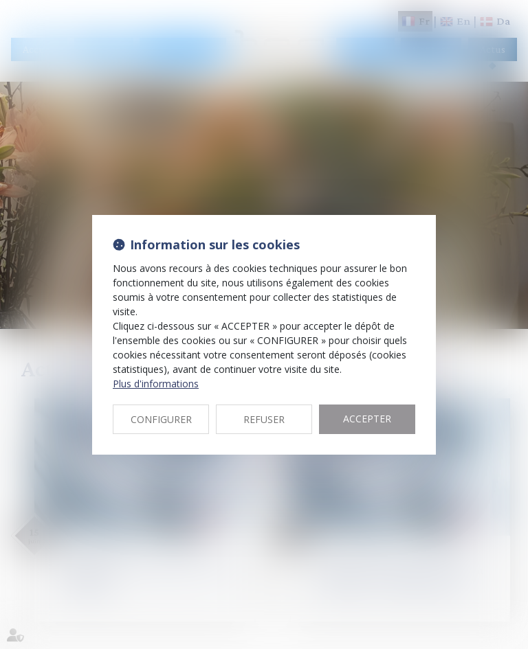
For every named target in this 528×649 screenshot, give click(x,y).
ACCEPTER (367, 418)
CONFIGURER (161, 419)
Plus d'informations (156, 383)
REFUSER (264, 419)
